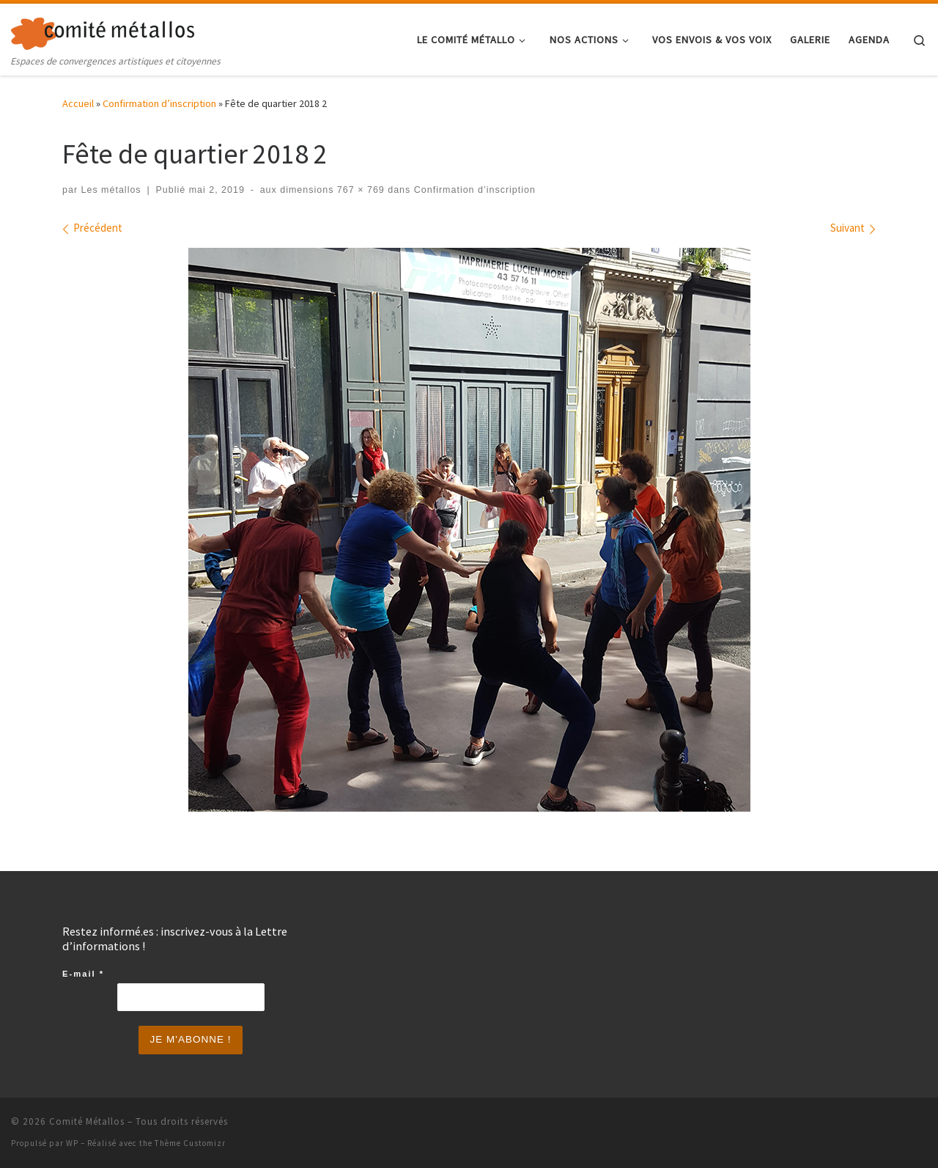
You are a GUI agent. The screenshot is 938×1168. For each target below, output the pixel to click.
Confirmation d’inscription (159, 103)
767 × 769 (358, 190)
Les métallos (111, 190)
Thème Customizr (190, 1143)
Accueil (78, 103)
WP (72, 1143)
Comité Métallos (87, 1121)
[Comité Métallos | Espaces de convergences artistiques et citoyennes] (102, 30)
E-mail (83, 973)
